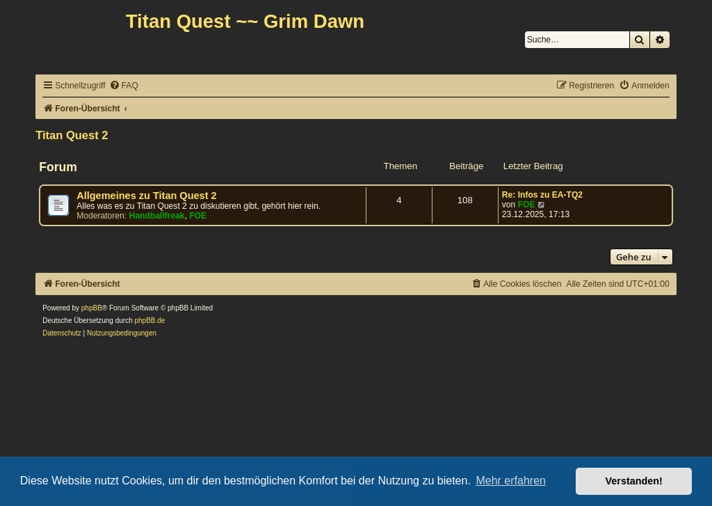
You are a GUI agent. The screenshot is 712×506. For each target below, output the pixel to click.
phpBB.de (150, 320)
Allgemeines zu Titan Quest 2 (146, 195)
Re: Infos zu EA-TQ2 (542, 195)
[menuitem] (123, 86)
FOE (198, 216)
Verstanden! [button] (634, 481)
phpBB (91, 308)
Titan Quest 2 (71, 135)
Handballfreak (157, 216)
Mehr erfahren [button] (511, 481)
